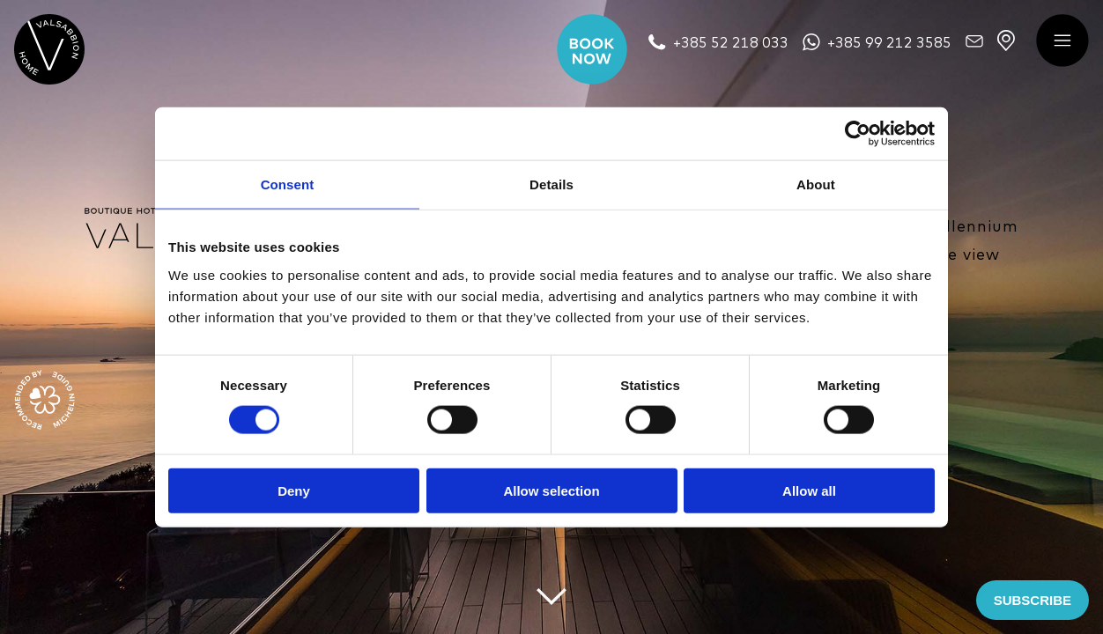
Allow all (809, 490)
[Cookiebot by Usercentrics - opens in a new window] (858, 134)
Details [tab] (551, 184)
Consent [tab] (288, 184)
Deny (294, 490)
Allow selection (551, 490)
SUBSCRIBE (1032, 600)
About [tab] (815, 184)
